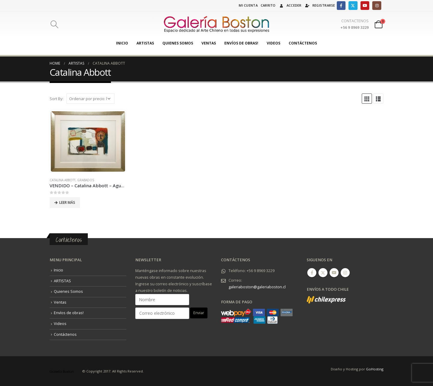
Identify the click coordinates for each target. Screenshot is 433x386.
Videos (273, 43)
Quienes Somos (177, 43)
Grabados (85, 180)
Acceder (290, 5)
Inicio (122, 43)
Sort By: (56, 98)
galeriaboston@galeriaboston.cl (257, 287)
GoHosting (374, 369)
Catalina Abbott (62, 180)
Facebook (311, 272)
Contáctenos (303, 43)
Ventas (208, 43)
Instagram (345, 272)
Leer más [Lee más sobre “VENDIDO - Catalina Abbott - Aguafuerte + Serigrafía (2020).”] (67, 202)
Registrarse (320, 5)
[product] (88, 141)
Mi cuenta (248, 5)
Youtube (334, 272)
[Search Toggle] (54, 24)
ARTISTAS (145, 43)
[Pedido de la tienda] (90, 98)
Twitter (322, 272)
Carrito (268, 5)
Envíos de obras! (241, 43)
